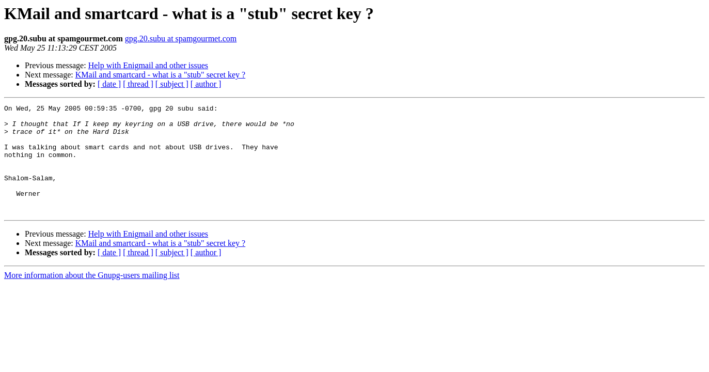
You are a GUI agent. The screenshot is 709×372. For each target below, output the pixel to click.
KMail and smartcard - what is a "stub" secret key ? (160, 74)
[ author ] (206, 84)
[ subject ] (171, 84)
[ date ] (109, 84)
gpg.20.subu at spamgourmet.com (181, 38)
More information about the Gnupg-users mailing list (92, 296)
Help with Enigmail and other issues (148, 65)
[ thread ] (138, 84)
